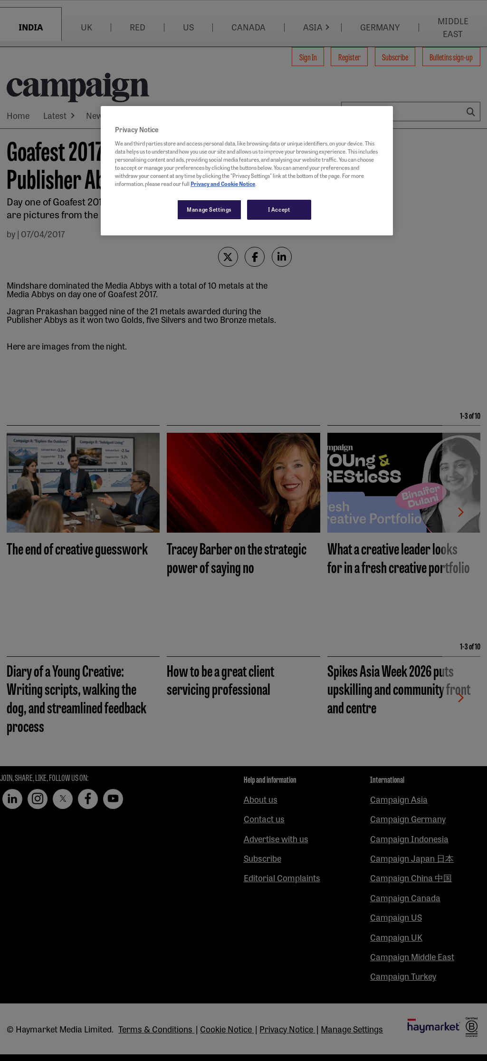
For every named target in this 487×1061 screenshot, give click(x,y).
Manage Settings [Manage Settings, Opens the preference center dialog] (209, 209)
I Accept (279, 209)
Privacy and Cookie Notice (223, 183)
